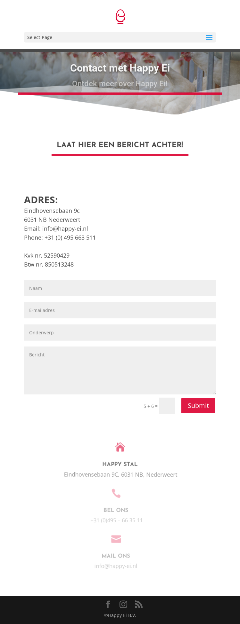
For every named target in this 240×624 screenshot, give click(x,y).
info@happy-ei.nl (65, 351)
